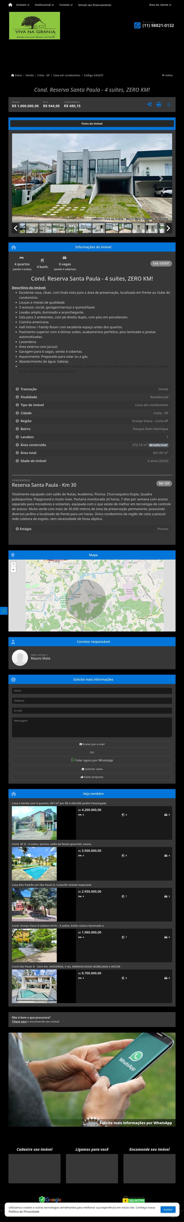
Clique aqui (19, 1021)
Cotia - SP (43, 75)
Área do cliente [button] (158, 4)
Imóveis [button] (21, 4)
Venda (30, 75)
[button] (24, 178)
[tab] (23, 123)
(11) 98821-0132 (158, 25)
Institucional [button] (43, 4)
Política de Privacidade (24, 1211)
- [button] (13, 570)
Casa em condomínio (66, 75)
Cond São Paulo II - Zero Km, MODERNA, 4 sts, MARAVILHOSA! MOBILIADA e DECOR (66, 966)
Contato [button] (64, 4)
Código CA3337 (94, 75)
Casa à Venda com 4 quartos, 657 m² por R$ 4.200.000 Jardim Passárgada (59, 803)
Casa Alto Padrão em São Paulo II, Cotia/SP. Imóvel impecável (51, 885)
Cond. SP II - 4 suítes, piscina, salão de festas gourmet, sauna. (52, 844)
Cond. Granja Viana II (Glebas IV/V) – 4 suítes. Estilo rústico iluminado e (58, 925)
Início (16, 75)
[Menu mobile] (10, 5)
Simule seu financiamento (94, 5)
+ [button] (13, 564)
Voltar (167, 75)
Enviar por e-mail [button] (92, 744)
